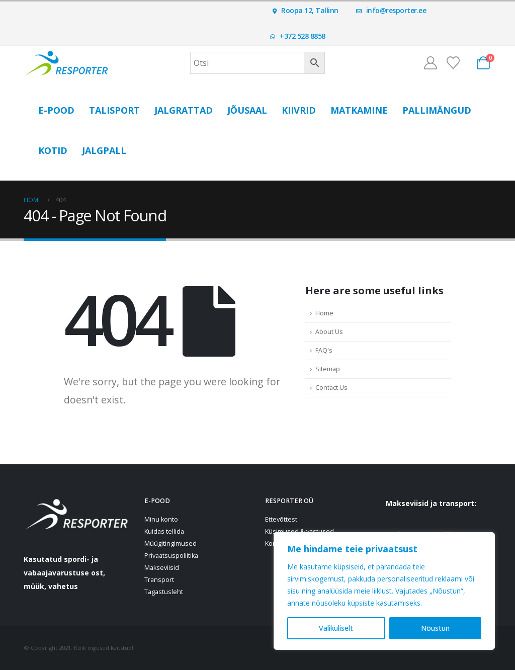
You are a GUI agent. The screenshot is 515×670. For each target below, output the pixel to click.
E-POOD (56, 110)
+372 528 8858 (297, 36)
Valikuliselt (336, 628)
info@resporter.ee (391, 10)
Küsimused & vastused (299, 531)
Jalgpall (104, 150)
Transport (159, 579)
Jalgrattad (183, 110)
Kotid (52, 150)
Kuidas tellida (164, 531)
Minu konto (161, 519)
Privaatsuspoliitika (171, 555)
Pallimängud (436, 110)
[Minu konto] (430, 62)
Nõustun (435, 628)
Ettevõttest (281, 519)
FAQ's (323, 350)
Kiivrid (299, 110)
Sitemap (327, 369)
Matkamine (359, 110)
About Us (329, 331)
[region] (384, 591)
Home (324, 313)
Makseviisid (161, 567)
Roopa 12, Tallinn (305, 10)
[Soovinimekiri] (453, 62)
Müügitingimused (170, 543)
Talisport (114, 110)
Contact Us (331, 387)
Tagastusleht (163, 592)
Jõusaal (247, 110)
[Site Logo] (66, 62)
